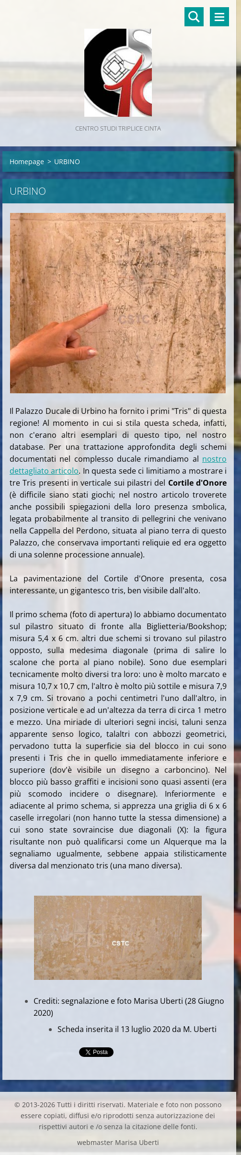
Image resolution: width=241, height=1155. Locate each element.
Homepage (27, 161)
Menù (219, 16)
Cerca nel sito (194, 16)
